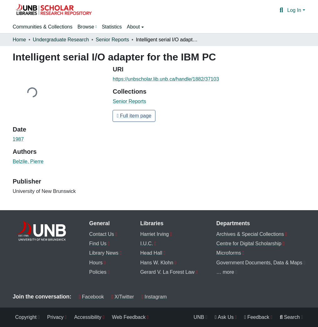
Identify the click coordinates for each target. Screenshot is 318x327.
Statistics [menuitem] (112, 26)
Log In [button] (295, 10)
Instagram (154, 296)
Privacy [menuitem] (55, 317)
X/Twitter (122, 296)
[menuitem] (87, 27)
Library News (103, 253)
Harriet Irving (154, 234)
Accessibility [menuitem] (87, 317)
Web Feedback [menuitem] (128, 317)
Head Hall (151, 253)
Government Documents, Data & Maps (259, 262)
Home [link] (19, 39)
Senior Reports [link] (112, 39)
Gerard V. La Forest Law (167, 272)
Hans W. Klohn (156, 262)
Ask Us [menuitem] (224, 317)
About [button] (134, 26)
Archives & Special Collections (250, 234)
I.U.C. (146, 243)
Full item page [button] (134, 115)
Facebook (91, 296)
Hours (96, 262)
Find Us (97, 243)
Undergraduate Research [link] (61, 39)
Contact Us (101, 234)
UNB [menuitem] (199, 317)
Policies (97, 272)
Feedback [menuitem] (256, 317)
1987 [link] (18, 139)
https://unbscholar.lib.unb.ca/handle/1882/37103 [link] (166, 79)
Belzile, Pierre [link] (28, 161)
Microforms (228, 253)
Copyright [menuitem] (26, 317)
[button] (53, 10)
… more (225, 272)
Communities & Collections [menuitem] (43, 26)
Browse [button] (86, 26)
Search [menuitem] (290, 317)
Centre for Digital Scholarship (248, 243)
